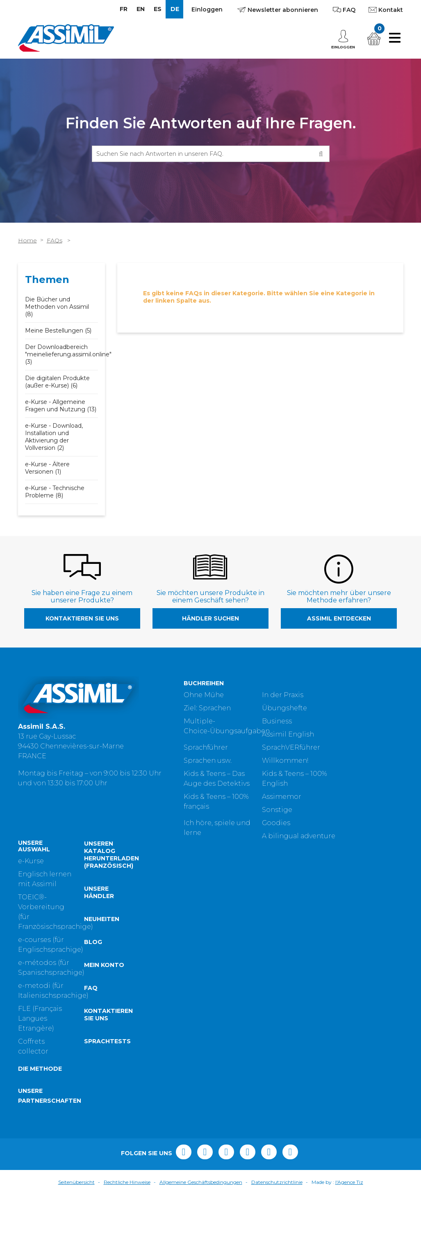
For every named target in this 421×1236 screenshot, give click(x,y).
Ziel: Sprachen (207, 708)
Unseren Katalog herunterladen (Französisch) (111, 896)
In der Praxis (282, 695)
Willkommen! (285, 760)
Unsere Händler (99, 934)
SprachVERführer (291, 747)
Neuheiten (101, 961)
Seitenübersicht (76, 1224)
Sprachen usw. (208, 760)
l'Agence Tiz (349, 1224)
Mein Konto (104, 1006)
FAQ (91, 1029)
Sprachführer (206, 747)
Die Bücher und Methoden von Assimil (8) (57, 307)
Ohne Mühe (204, 695)
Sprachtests (107, 1083)
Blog (93, 983)
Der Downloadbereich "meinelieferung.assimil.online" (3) (68, 354)
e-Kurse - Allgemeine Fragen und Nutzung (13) (60, 405)
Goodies (276, 823)
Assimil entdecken (339, 618)
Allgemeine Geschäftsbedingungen (200, 1224)
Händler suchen (210, 618)
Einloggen (207, 9)
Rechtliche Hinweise (127, 1224)
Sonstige (277, 810)
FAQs (54, 240)
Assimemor (281, 796)
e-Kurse (31, 903)
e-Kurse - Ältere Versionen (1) (47, 468)
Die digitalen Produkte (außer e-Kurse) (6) (57, 381)
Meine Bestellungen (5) (58, 330)
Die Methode (40, 1111)
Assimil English (288, 734)
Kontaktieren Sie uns (82, 618)
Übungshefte (284, 708)
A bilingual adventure (298, 836)
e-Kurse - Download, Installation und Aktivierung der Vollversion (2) (54, 437)
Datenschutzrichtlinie (277, 1224)
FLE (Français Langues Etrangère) (40, 1060)
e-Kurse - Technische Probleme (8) (54, 491)
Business (277, 721)
